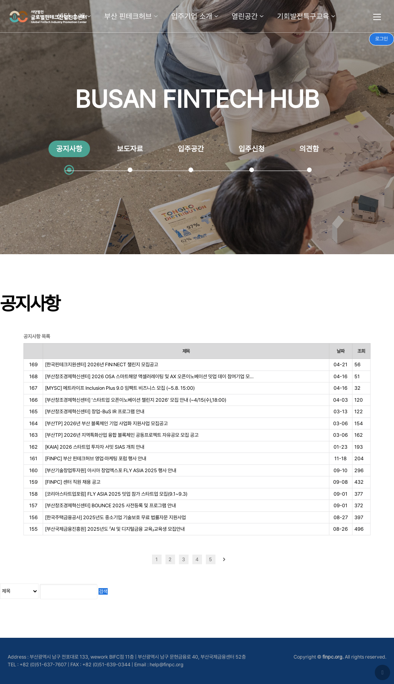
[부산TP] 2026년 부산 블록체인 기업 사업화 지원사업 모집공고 (106, 423)
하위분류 (89, 16)
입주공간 (191, 148)
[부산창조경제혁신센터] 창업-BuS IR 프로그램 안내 (94, 411)
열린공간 (245, 16)
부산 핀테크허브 (128, 16)
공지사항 (69, 148)
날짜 (340, 351)
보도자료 (130, 148)
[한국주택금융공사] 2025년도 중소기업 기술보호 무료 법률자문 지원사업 (115, 517)
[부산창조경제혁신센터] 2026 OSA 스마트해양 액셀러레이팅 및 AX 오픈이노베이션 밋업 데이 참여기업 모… (149, 376)
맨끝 (237, 559)
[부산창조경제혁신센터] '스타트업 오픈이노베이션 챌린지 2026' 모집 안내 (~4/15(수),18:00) (135, 400)
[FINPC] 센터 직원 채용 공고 (72, 482)
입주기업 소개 (191, 16)
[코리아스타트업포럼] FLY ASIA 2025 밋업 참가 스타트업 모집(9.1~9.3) (116, 494)
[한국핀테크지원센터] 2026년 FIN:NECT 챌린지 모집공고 (101, 364)
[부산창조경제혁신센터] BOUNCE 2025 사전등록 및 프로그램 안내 (110, 505)
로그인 (381, 39)
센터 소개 (71, 16)
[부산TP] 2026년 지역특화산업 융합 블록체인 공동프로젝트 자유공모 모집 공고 (122, 435)
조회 (361, 351)
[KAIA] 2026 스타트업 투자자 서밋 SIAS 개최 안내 (94, 447)
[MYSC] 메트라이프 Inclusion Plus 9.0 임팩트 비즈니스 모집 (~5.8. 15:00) (120, 388)
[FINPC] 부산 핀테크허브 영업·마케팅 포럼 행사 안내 (95, 458)
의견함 (309, 148)
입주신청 (252, 148)
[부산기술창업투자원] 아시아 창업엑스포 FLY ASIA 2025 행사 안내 (110, 470)
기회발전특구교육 (303, 16)
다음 (224, 559)
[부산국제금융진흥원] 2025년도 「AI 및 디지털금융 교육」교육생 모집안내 (115, 529)
